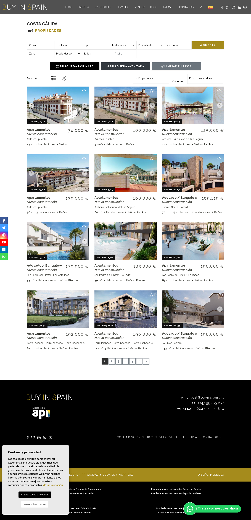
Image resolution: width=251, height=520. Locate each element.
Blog (153, 7)
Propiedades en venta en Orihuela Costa (74, 508)
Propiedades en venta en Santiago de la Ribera (176, 493)
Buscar (208, 45)
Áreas (167, 7)
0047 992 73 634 (208, 403)
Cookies (108, 474)
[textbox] (40, 45)
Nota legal (69, 474)
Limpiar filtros (176, 66)
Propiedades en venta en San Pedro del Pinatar (176, 489)
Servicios (123, 7)
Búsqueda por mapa (75, 66)
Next (84, 105)
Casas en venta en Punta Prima (75, 512)
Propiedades (103, 7)
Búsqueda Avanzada (125, 66)
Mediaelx (217, 474)
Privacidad (90, 474)
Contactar (186, 7)
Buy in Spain (25, 7)
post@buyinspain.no (202, 397)
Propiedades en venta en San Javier (75, 493)
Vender (140, 7)
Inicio (68, 7)
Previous (31, 105)
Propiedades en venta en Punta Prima (176, 508)
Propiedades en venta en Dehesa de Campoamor (75, 489)
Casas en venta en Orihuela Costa (176, 512)
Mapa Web (126, 474)
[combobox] (40, 45)
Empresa (83, 7)
